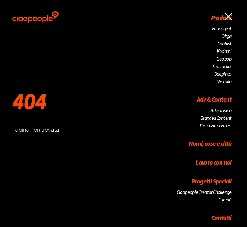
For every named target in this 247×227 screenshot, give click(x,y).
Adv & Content (214, 100)
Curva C (225, 200)
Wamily (224, 81)
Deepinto (223, 74)
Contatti (222, 218)
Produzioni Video (215, 126)
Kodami (224, 51)
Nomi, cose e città (210, 144)
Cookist (224, 44)
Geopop (223, 59)
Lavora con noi (214, 163)
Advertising (220, 111)
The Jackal (222, 66)
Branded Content (216, 118)
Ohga (226, 36)
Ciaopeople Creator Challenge (204, 192)
